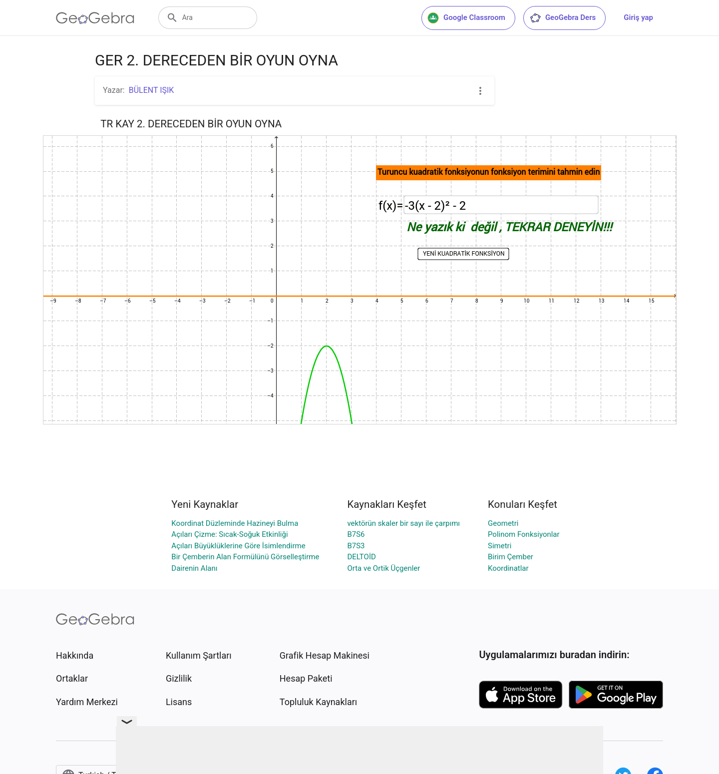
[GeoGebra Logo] (95, 18)
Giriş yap (638, 17)
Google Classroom (466, 18)
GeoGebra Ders (562, 18)
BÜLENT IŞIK (151, 90)
